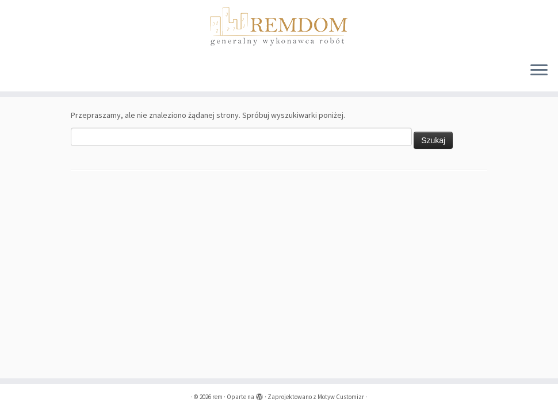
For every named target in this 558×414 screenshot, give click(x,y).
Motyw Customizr (341, 397)
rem (217, 397)
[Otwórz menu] (539, 70)
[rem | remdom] (279, 26)
